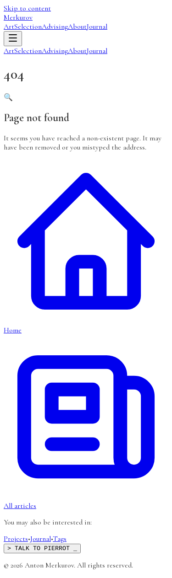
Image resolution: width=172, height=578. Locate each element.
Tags (60, 538)
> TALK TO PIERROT (42, 549)
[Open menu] (13, 38)
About (77, 26)
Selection (28, 26)
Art (9, 26)
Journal (97, 26)
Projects (16, 538)
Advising (55, 26)
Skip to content (27, 8)
